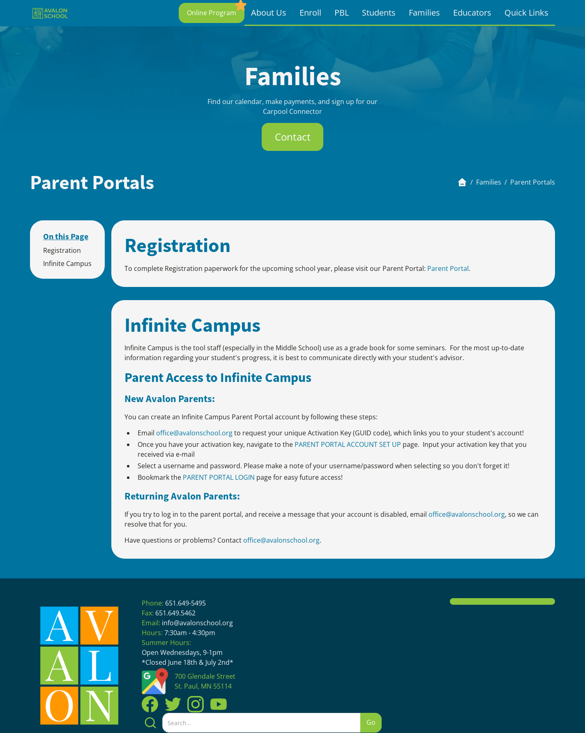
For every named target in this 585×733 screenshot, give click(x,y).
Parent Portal (448, 268)
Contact (293, 136)
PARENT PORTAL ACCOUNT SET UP (348, 444)
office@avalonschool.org (195, 432)
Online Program (211, 12)
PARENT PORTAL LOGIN (219, 477)
